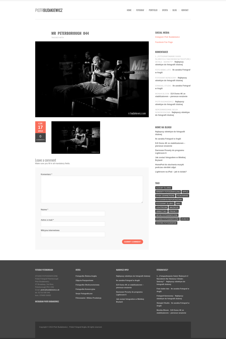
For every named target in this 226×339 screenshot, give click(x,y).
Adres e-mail (47, 220)
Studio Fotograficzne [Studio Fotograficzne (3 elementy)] (167, 219)
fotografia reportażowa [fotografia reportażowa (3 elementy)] (169, 200)
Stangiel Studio (163, 86)
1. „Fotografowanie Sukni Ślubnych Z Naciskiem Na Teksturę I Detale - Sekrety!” (173, 59)
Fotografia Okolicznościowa (87, 285)
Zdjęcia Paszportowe (84, 280)
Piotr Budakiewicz (164, 102)
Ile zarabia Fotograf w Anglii (168, 139)
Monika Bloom (162, 94)
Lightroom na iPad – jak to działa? (171, 172)
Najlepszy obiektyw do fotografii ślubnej (133, 276)
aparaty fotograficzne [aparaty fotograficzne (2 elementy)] (168, 192)
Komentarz (46, 174)
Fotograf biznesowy (165, 78)
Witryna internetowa (50, 230)
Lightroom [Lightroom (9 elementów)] (161, 207)
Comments (40, 137)
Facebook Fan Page (164, 42)
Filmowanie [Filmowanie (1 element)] (182, 196)
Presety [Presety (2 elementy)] (173, 211)
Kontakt (184, 10)
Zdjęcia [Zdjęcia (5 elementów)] (185, 219)
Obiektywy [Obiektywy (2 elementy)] (161, 211)
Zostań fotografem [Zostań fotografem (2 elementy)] (166, 223)
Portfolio (153, 10)
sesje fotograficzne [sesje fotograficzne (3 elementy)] (167, 215)
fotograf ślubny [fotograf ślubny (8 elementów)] (165, 203)
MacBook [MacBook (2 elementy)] (174, 207)
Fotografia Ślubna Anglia (86, 276)
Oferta (165, 10)
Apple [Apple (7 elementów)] (185, 192)
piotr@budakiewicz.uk (50, 290)
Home (129, 10)
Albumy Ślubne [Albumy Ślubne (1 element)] (163, 188)
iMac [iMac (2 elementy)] (178, 203)
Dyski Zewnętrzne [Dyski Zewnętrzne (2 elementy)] (165, 196)
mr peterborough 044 (70, 33)
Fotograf (140, 10)
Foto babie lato (163, 70)
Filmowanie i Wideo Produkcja (88, 298)
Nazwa (44, 209)
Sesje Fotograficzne (84, 294)
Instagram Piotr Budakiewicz (167, 37)
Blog (175, 10)
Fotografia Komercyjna (85, 289)
